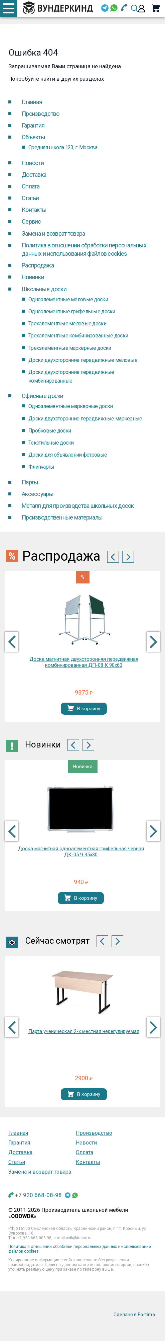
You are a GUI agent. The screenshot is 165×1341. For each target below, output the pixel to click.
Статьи (30, 198)
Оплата (31, 186)
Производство (40, 113)
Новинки (33, 277)
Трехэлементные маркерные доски (69, 348)
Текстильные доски (51, 443)
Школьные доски (44, 289)
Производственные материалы (62, 517)
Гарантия (33, 125)
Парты (30, 482)
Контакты (34, 209)
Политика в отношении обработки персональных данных (62, 1246)
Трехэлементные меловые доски (67, 323)
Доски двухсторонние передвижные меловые (82, 360)
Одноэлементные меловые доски (68, 299)
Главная (32, 101)
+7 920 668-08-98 (38, 1195)
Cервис (31, 221)
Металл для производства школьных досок (78, 505)
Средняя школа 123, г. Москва (62, 147)
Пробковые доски (49, 430)
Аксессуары (37, 493)
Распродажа (38, 265)
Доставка (34, 174)
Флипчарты (41, 467)
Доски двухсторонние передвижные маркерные (85, 418)
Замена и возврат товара (53, 233)
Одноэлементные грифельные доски (71, 311)
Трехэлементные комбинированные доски (78, 335)
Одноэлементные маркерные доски (70, 406)
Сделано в (134, 1314)
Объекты (33, 137)
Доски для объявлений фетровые (67, 455)
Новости (33, 162)
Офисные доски (42, 395)
